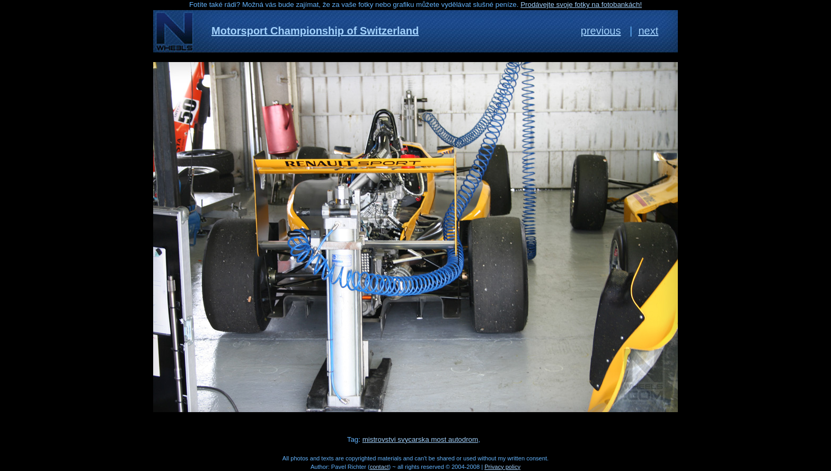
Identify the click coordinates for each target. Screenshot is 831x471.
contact (379, 467)
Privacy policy (502, 467)
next (648, 31)
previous (601, 31)
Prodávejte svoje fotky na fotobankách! (581, 4)
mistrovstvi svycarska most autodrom (420, 439)
